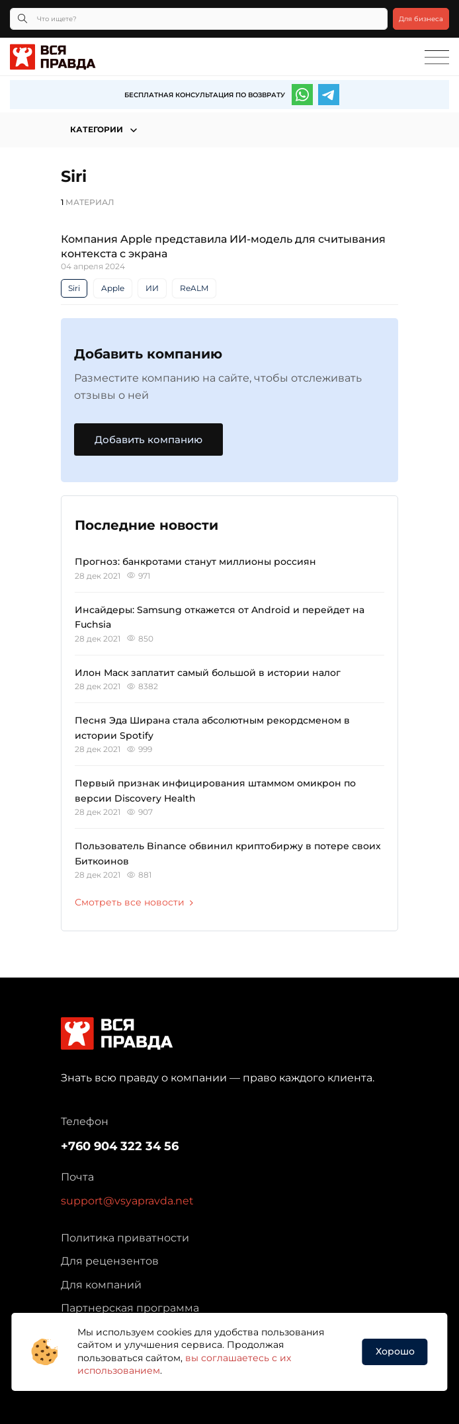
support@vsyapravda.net (127, 1200)
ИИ (152, 288)
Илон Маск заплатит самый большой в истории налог (208, 673)
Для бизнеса (421, 19)
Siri (74, 288)
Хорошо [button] (395, 1351)
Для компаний (101, 1284)
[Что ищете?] (199, 19)
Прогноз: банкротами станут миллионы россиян (195, 561)
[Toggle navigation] (437, 57)
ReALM (194, 288)
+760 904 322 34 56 (120, 1146)
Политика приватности (125, 1238)
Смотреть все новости (134, 902)
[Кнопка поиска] (22, 19)
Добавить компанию (148, 439)
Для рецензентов (110, 1261)
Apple (112, 288)
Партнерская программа (130, 1308)
